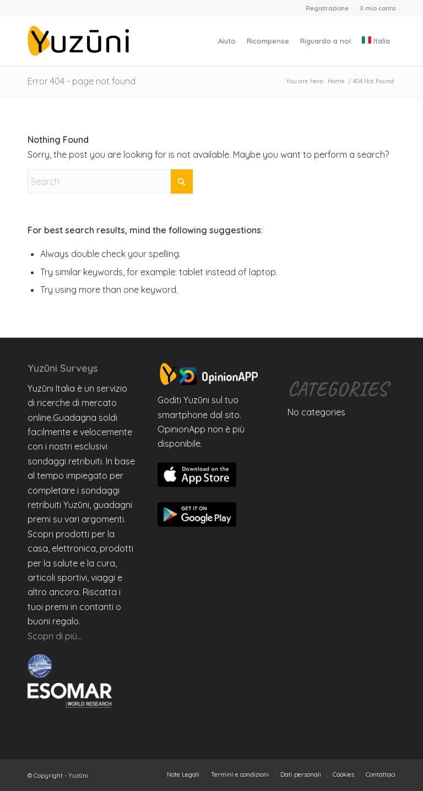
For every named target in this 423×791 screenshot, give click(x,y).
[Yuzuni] (80, 41)
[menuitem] (327, 8)
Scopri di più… (55, 636)
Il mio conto (377, 8)
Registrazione (327, 8)
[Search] (110, 181)
